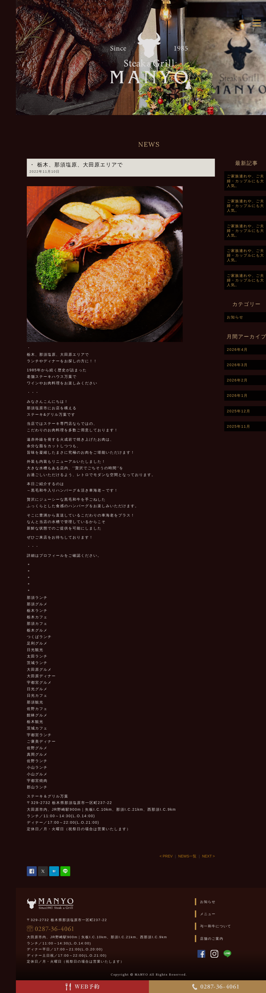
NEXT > (222, 856)
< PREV (180, 856)
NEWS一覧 (201, 856)
